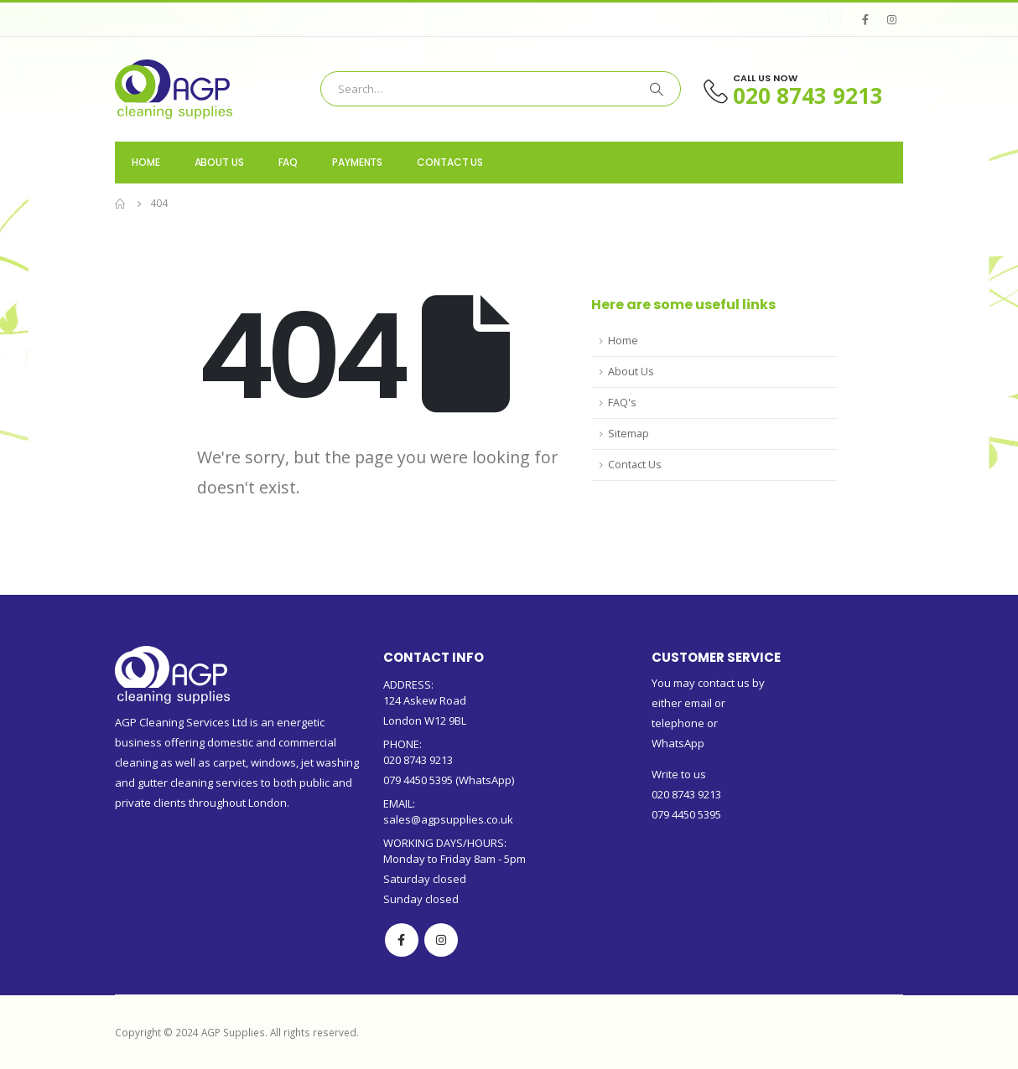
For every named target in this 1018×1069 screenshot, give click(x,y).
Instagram (441, 940)
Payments (357, 162)
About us (219, 162)
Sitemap (628, 433)
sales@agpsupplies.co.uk (448, 819)
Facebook (401, 940)
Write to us (679, 774)
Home (146, 162)
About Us (631, 371)
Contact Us (450, 162)
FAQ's (622, 402)
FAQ (288, 162)
